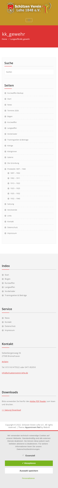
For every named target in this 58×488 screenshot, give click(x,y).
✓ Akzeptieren (29, 463)
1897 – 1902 (15, 173)
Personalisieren (28, 478)
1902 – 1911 (15, 178)
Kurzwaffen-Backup (15, 93)
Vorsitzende (12, 210)
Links (9, 215)
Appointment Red (32, 427)
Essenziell (28, 455)
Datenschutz (12, 227)
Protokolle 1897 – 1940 (16, 169)
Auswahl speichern (29, 471)
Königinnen (12, 151)
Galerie (10, 157)
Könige (10, 145)
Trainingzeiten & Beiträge (17, 140)
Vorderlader (12, 134)
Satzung (10, 204)
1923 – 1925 (15, 188)
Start (9, 99)
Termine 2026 (13, 110)
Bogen (10, 116)
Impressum (12, 233)
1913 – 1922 (15, 183)
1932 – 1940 (15, 198)
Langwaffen (15, 39)
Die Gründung (13, 163)
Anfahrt (5, 361)
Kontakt (10, 221)
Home (4, 39)
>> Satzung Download (11, 410)
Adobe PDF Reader (38, 401)
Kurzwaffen (12, 122)
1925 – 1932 (15, 193)
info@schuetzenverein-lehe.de (15, 373)
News (9, 105)
